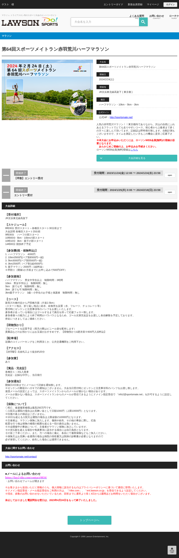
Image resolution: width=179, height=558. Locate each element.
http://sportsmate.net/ (121, 117)
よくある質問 (136, 17)
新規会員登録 (135, 4)
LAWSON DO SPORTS (30, 21)
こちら (134, 149)
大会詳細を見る (136, 158)
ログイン (170, 4)
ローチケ (174, 17)
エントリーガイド (113, 4)
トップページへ (89, 520)
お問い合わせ (156, 17)
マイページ (153, 4)
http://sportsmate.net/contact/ (21, 456)
